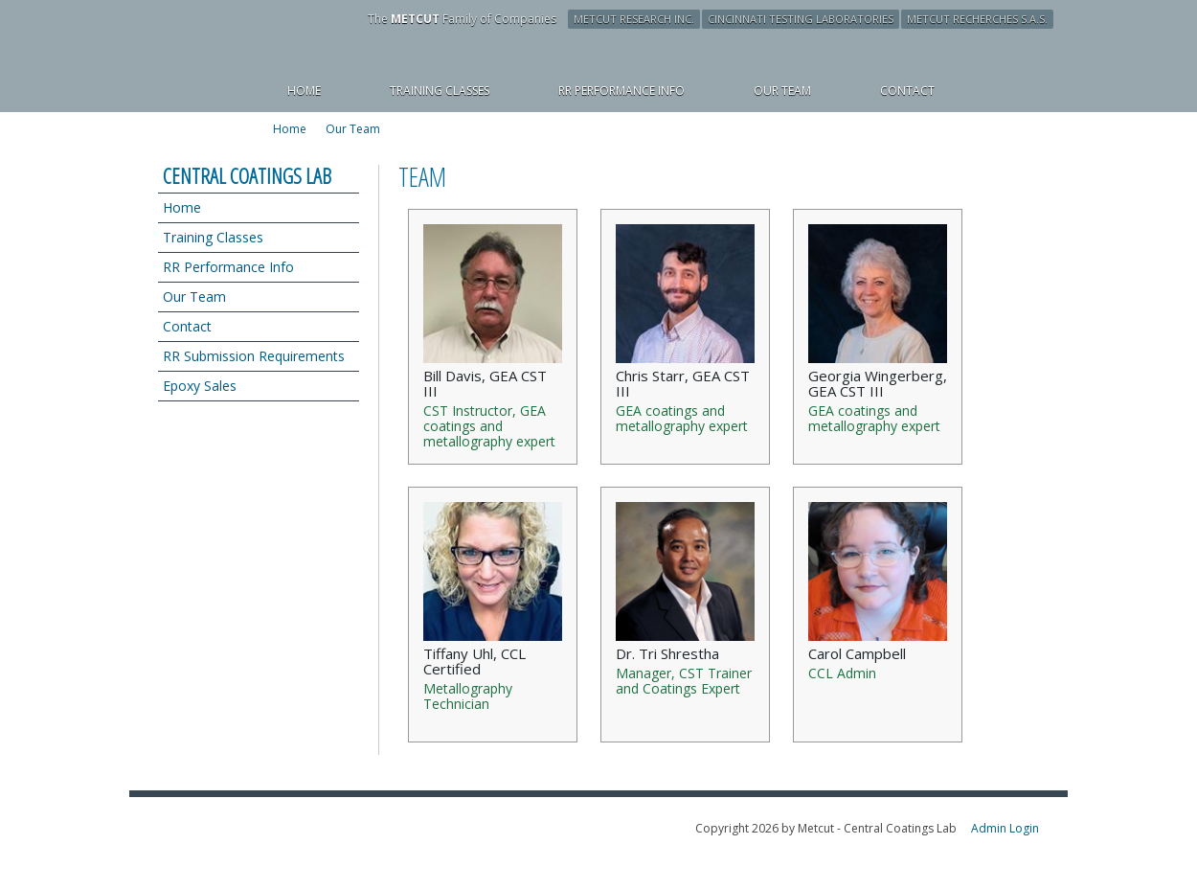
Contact (187, 326)
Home (182, 207)
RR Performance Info (228, 267)
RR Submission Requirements (254, 356)
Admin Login (1005, 828)
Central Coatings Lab (247, 175)
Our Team (353, 129)
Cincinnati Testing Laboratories (800, 18)
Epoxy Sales (200, 386)
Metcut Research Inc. (634, 18)
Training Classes (213, 237)
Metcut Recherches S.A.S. (977, 18)
